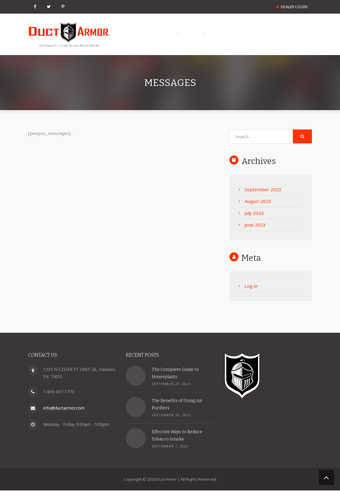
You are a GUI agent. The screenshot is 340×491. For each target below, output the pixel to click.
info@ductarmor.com (64, 408)
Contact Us (292, 26)
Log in (250, 287)
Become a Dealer (285, 41)
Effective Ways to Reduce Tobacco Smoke (177, 436)
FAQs (259, 26)
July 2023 (254, 214)
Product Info (185, 26)
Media (228, 26)
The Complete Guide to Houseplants (175, 373)
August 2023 (257, 202)
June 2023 (255, 225)
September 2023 (262, 190)
